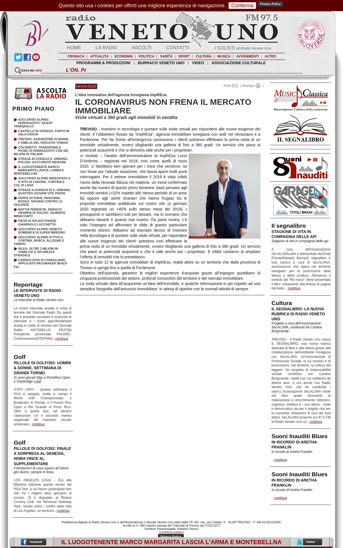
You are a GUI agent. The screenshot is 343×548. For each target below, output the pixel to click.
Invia (232, 85)
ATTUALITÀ (99, 56)
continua (294, 288)
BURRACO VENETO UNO (161, 63)
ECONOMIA (123, 56)
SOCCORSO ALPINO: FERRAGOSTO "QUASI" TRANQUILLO (33, 123)
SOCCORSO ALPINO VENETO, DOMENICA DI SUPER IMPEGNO (42, 230)
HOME (74, 47)
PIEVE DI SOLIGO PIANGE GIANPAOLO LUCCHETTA (37, 222)
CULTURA (203, 56)
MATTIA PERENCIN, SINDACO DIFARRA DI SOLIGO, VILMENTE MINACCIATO (40, 213)
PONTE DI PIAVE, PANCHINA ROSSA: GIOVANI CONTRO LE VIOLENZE (38, 201)
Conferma (242, 5)
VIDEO (198, 63)
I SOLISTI (242, 48)
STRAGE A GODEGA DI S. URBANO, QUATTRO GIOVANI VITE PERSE (44, 191)
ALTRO (270, 56)
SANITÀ (166, 56)
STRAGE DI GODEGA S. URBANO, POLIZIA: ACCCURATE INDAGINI (43, 160)
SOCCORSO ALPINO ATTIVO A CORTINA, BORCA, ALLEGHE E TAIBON (39, 240)
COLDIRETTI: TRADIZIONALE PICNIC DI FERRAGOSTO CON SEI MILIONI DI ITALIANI (41, 151)
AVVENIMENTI (247, 56)
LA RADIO (106, 47)
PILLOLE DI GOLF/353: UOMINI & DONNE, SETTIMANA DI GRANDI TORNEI (42, 368)
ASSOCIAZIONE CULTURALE (239, 63)
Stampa (251, 85)
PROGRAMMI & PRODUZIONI (103, 63)
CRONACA (75, 56)
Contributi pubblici (171, 532)
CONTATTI (177, 47)
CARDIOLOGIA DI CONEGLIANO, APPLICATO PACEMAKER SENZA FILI (40, 263)
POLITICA (146, 56)
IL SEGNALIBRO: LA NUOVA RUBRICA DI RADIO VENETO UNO (298, 314)
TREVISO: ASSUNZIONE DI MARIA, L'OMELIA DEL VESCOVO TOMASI (43, 140)
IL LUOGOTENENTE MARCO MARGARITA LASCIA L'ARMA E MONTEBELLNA (39, 170)
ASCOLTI (141, 47)
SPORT (184, 56)
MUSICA (224, 56)
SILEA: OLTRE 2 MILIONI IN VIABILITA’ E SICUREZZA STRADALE (36, 252)
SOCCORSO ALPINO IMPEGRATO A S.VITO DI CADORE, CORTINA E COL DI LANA (42, 182)
